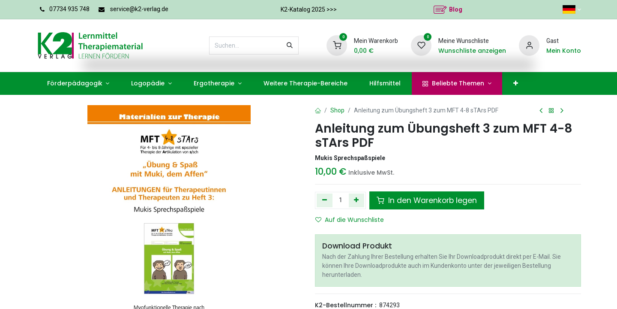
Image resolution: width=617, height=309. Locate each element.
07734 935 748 (69, 9)
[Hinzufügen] (357, 200)
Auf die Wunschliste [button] (349, 219)
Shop (337, 110)
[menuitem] (78, 83)
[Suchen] (289, 45)
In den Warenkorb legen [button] (427, 200)
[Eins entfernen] (324, 200)
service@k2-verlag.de (139, 9)
